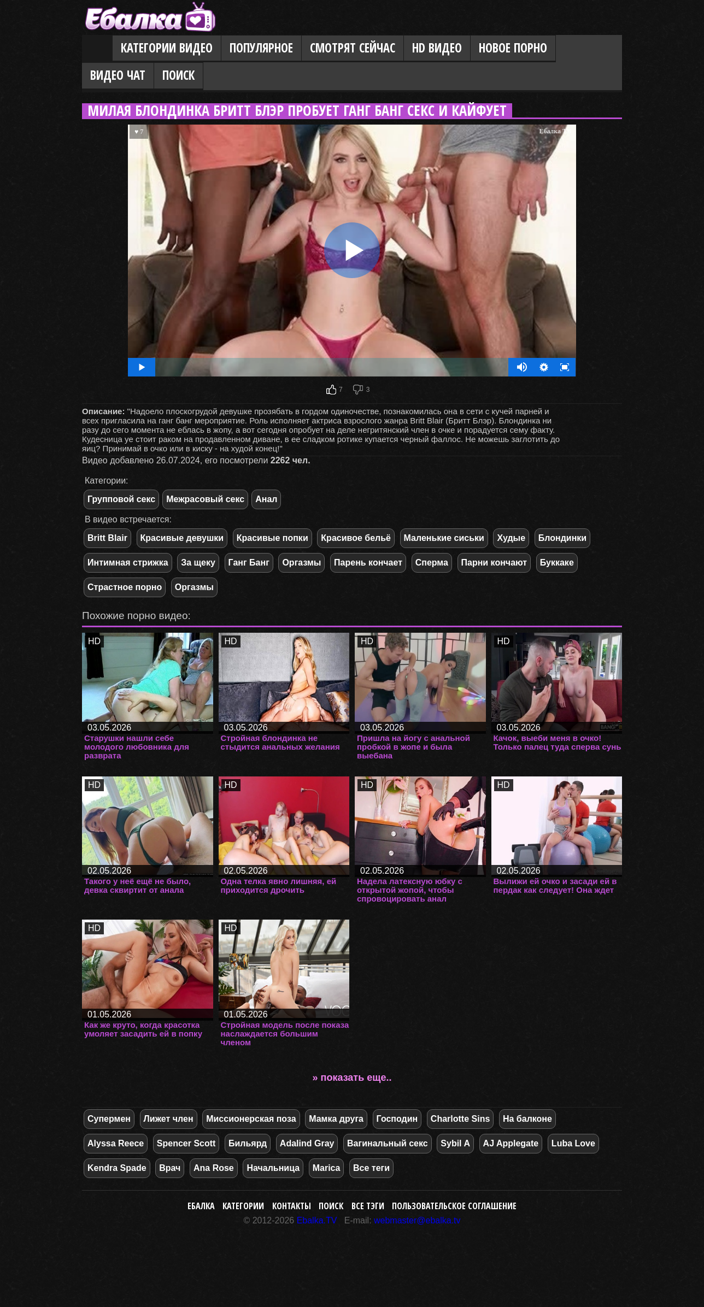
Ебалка (201, 1206)
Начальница (273, 1168)
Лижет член (168, 1118)
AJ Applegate (511, 1143)
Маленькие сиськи (444, 538)
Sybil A (455, 1143)
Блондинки (562, 538)
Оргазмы (301, 562)
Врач (169, 1168)
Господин (397, 1118)
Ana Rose (213, 1168)
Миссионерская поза (251, 1118)
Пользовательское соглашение (454, 1206)
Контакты (291, 1206)
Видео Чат (117, 75)
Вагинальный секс (387, 1143)
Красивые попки (272, 538)
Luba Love (573, 1143)
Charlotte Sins (460, 1118)
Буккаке (557, 562)
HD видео (437, 47)
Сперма (431, 562)
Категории (243, 1206)
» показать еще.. (352, 1077)
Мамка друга (336, 1118)
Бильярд (247, 1143)
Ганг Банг (248, 562)
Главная (97, 48)
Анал (266, 499)
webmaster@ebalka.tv (417, 1220)
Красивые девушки (182, 538)
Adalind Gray (307, 1143)
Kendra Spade (116, 1168)
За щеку (198, 562)
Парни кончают (494, 562)
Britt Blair (107, 538)
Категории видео (167, 47)
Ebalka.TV (317, 1220)
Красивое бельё (356, 538)
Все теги (371, 1168)
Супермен (109, 1118)
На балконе (527, 1118)
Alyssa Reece (115, 1143)
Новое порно (513, 47)
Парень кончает (368, 562)
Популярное (261, 47)
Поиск (178, 75)
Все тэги (367, 1206)
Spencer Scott (186, 1143)
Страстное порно (124, 587)
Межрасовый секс (205, 499)
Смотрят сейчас (352, 47)
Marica (327, 1168)
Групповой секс (121, 499)
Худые (511, 538)
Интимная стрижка (127, 562)
